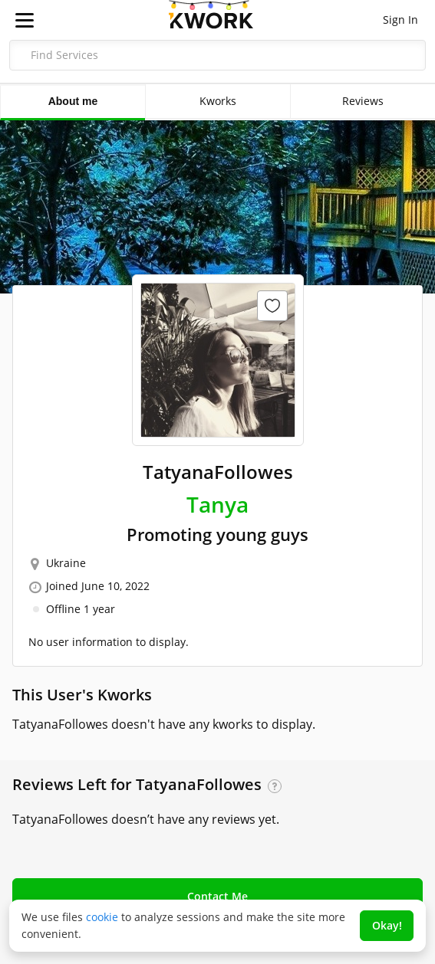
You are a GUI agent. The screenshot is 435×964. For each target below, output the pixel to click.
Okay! (387, 925)
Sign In (400, 19)
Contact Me (217, 896)
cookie (102, 917)
